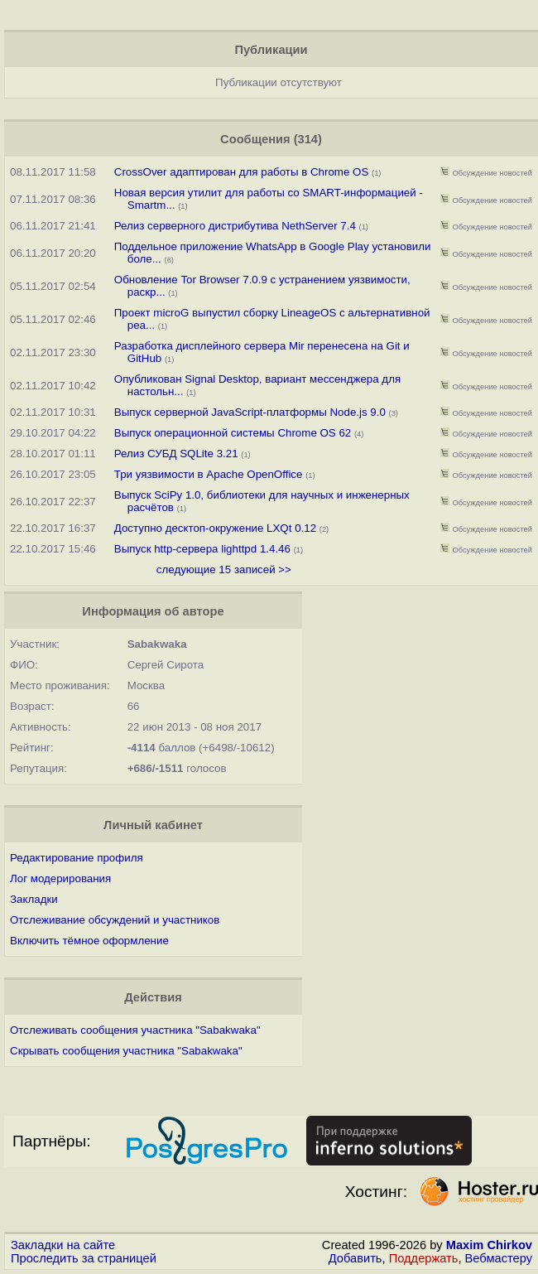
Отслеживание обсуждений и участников (114, 920)
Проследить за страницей (83, 1258)
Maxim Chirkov (489, 1245)
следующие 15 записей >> (223, 569)
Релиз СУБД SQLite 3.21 (176, 453)
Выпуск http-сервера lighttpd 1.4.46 (204, 549)
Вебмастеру (498, 1258)
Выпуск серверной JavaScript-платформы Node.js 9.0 (250, 412)
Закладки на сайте (63, 1245)
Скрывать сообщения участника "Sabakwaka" (126, 1051)
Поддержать (424, 1258)
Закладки (34, 899)
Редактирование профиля (76, 858)
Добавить (355, 1258)
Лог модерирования (60, 878)
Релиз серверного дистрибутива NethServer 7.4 (235, 226)
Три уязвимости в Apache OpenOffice (208, 474)
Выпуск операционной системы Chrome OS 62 (233, 433)
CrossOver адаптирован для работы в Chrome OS (241, 172)
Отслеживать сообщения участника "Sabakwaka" (135, 1030)
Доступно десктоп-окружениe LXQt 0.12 (215, 528)
